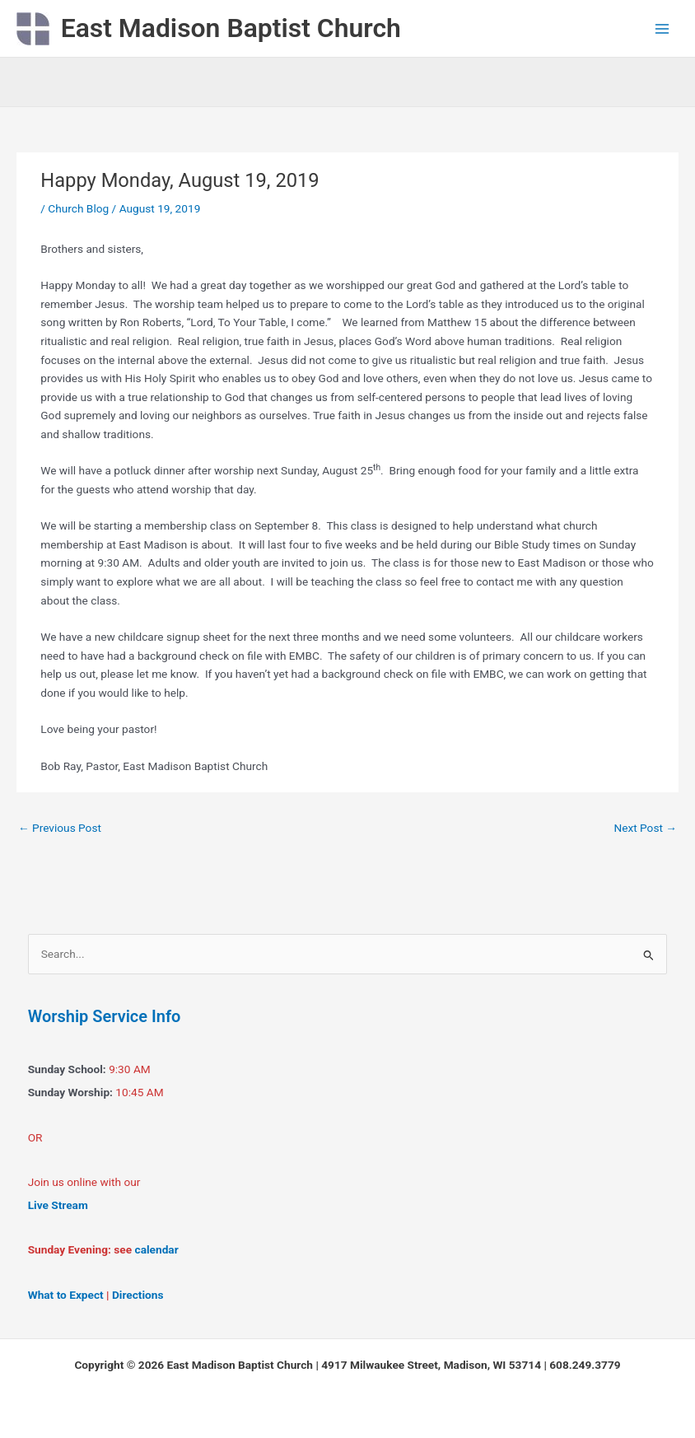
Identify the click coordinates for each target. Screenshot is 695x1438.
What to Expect (66, 1294)
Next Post (645, 827)
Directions (138, 1294)
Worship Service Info (104, 1016)
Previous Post (59, 827)
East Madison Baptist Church (231, 28)
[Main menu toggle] (662, 28)
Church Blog (78, 208)
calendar (157, 1249)
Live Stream (58, 1205)
